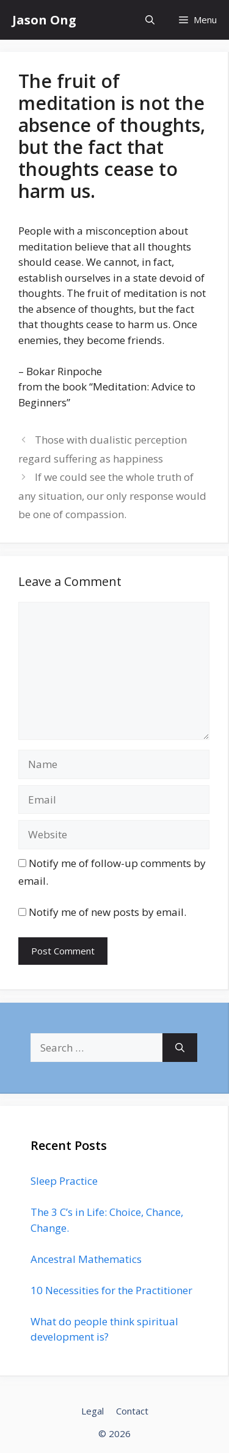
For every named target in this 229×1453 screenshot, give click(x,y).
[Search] (179, 1048)
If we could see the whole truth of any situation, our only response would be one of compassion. (112, 495)
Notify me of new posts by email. (107, 912)
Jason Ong (44, 20)
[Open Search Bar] (150, 20)
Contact (132, 1411)
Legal (92, 1411)
